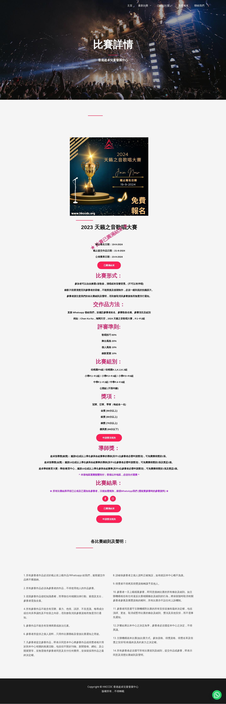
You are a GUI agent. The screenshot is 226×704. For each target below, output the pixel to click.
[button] (109, 265)
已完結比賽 (165, 5)
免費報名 (185, 5)
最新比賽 (146, 5)
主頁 (133, 5)
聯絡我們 (200, 5)
